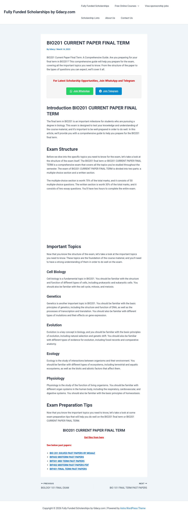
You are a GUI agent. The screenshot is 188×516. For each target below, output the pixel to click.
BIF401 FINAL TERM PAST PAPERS (69, 468)
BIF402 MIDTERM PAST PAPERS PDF (70, 465)
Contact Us (124, 18)
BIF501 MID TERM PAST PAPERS (67, 461)
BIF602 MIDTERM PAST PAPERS (67, 457)
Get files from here (94, 437)
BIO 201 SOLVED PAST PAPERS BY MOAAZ (73, 453)
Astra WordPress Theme (133, 508)
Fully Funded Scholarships (95, 6)
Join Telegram (108, 91)
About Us (109, 18)
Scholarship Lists (90, 18)
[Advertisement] (94, 216)
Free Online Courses (125, 6)
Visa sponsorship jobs (154, 6)
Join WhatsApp (80, 91)
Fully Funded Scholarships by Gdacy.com (39, 12)
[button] (136, 6)
